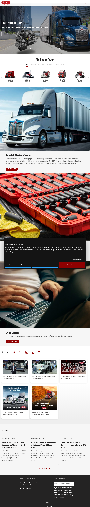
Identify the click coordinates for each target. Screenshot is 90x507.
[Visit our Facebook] (14, 352)
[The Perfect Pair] (45, 28)
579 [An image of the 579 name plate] (10, 80)
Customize (45, 265)
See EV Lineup (11, 169)
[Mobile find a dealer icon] (86, 3)
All (27, 64)
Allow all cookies (72, 265)
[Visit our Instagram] (33, 352)
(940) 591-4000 (25, 488)
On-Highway (33, 64)
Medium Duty (50, 64)
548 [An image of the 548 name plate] (80, 80)
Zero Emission (60, 64)
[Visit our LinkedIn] (26, 352)
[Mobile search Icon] (82, 3)
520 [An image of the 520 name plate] (62, 80)
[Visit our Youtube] (39, 352)
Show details (77, 259)
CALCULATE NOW (12, 342)
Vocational (41, 64)
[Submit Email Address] (72, 484)
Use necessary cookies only (18, 265)
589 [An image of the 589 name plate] (27, 80)
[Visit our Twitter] (20, 352)
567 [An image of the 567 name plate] (45, 80)
